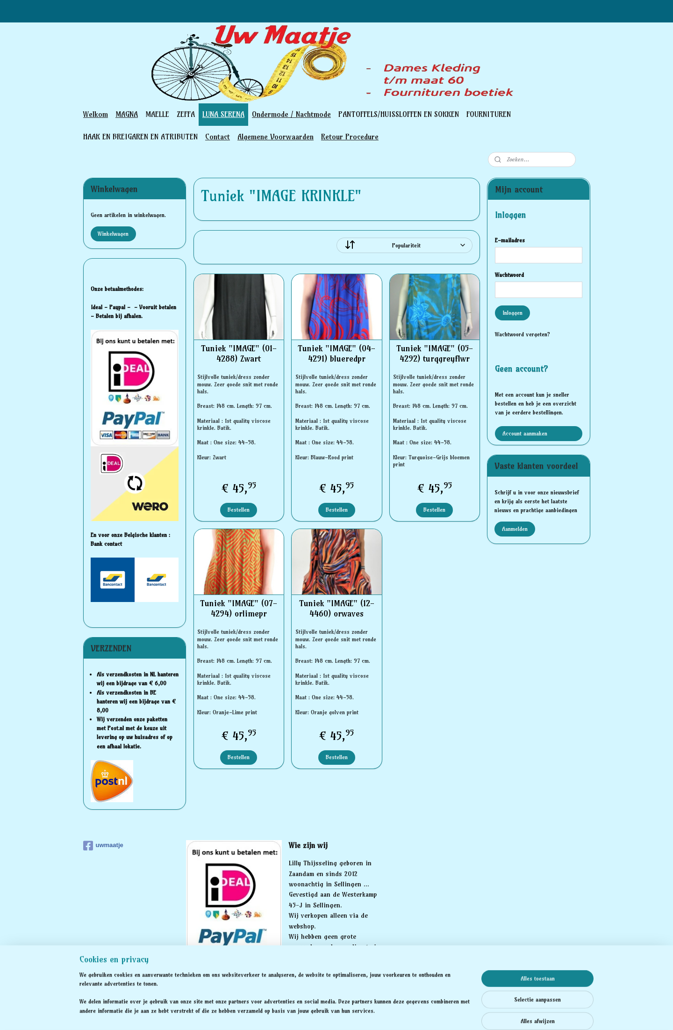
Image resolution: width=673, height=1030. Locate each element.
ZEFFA (186, 114)
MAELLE (157, 114)
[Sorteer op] (404, 245)
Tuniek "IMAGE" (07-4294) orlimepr (238, 608)
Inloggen (512, 312)
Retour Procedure (350, 136)
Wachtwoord (509, 274)
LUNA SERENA (223, 114)
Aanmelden (515, 528)
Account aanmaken (524, 433)
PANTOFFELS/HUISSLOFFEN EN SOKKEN (398, 114)
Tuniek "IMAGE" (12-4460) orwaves (336, 608)
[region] (274, 998)
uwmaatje (103, 845)
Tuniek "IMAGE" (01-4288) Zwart (238, 353)
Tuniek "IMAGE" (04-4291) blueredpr (336, 353)
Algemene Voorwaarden (275, 136)
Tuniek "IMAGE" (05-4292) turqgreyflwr (434, 353)
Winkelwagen (113, 233)
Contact (217, 136)
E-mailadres (510, 240)
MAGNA (126, 114)
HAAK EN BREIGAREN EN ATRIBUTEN (140, 136)
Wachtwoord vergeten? (522, 334)
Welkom (95, 114)
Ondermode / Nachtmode (291, 114)
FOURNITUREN (488, 114)
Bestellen (239, 509)
